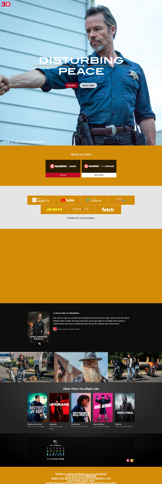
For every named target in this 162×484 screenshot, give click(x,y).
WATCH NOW (99, 175)
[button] (5, 368)
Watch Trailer (88, 85)
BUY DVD (63, 175)
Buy (71, 85)
